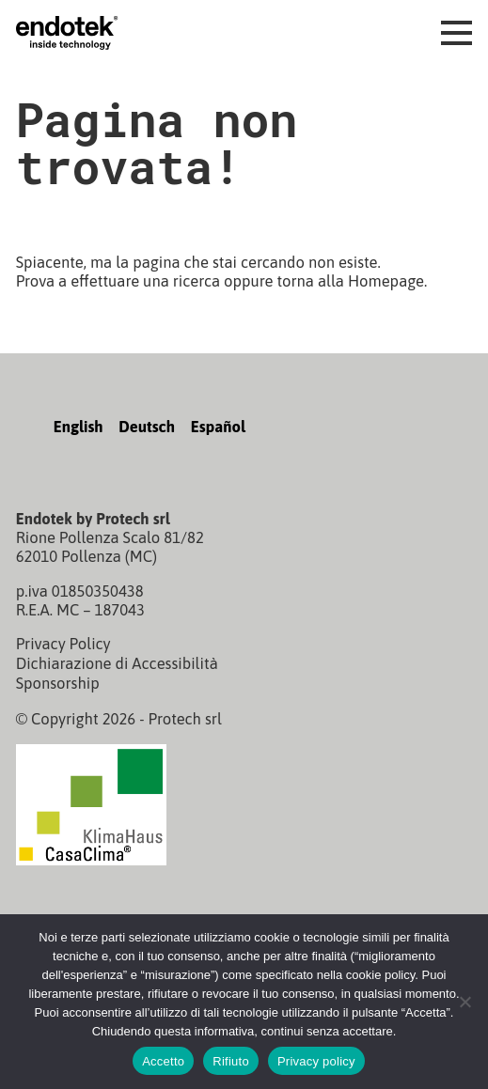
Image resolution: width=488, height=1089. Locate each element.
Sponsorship (58, 681)
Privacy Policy (63, 643)
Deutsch (146, 426)
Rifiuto (231, 1061)
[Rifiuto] (464, 1001)
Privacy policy (316, 1061)
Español (218, 426)
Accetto (163, 1061)
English (78, 426)
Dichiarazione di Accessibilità (117, 662)
